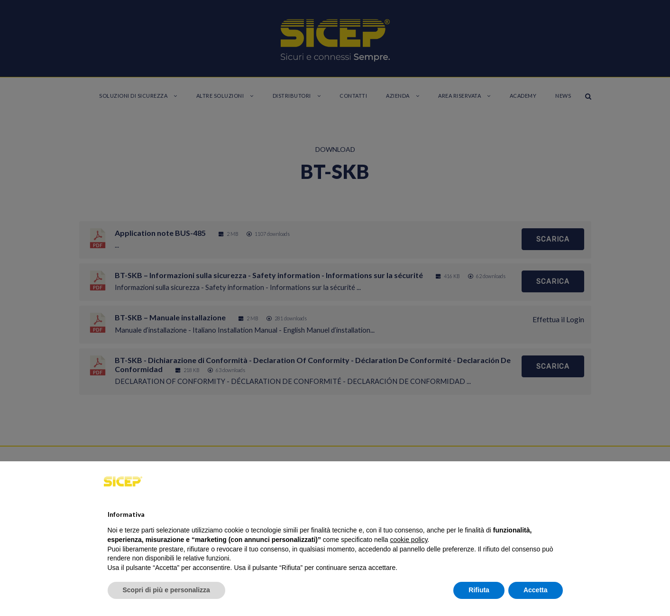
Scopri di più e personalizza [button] (166, 590)
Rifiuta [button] (478, 590)
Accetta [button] (535, 590)
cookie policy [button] (408, 539)
